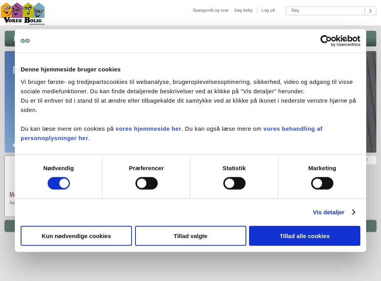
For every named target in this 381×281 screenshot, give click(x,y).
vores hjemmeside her (148, 128)
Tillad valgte (190, 235)
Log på (267, 10)
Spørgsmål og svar (211, 10)
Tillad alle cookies (304, 235)
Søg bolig (243, 10)
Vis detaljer (329, 212)
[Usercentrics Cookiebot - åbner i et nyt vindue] (326, 41)
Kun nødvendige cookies (76, 235)
